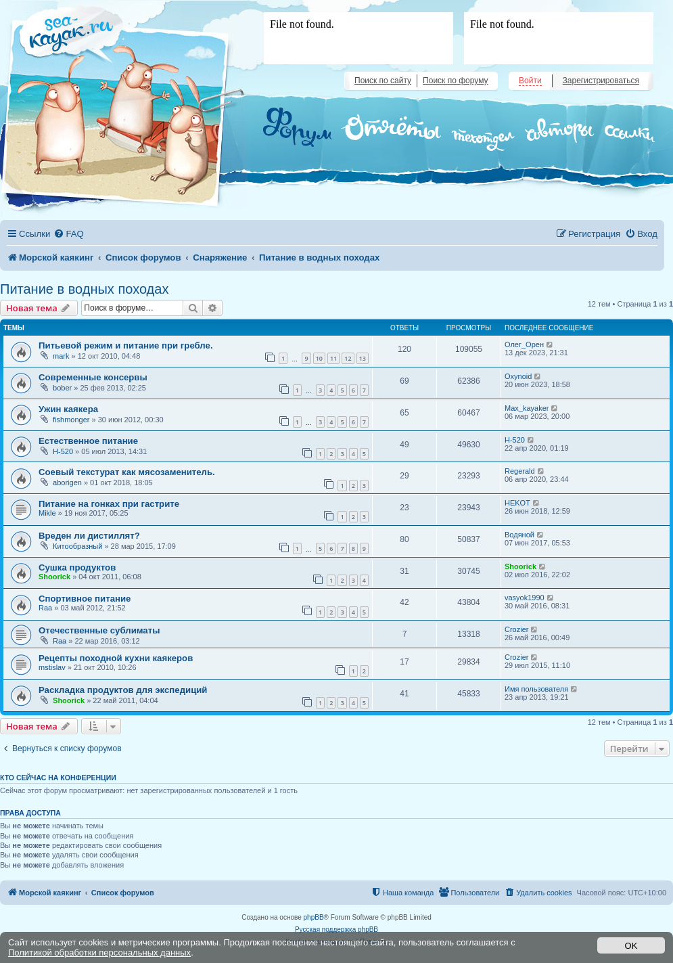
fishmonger (71, 420)
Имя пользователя (536, 689)
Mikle (47, 513)
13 (362, 358)
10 (319, 358)
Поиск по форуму (455, 80)
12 (347, 358)
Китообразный (77, 546)
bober (62, 388)
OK (631, 946)
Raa (45, 608)
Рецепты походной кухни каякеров (116, 658)
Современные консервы (93, 377)
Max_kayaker (527, 408)
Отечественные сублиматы (99, 630)
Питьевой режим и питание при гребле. (126, 345)
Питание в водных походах (84, 289)
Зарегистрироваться (601, 80)
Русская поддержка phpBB (336, 929)
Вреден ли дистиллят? (89, 536)
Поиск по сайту (382, 80)
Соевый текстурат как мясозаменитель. (127, 472)
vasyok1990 (524, 598)
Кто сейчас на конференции (58, 778)
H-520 (63, 451)
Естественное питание (88, 441)
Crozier (516, 629)
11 (333, 358)
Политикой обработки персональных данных (99, 952)
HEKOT (517, 503)
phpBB (314, 917)
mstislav (52, 667)
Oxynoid (518, 376)
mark (61, 356)
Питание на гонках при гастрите (109, 504)
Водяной (519, 535)
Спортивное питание (85, 599)
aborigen (67, 482)
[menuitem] (68, 234)
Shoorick (54, 577)
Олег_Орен (524, 344)
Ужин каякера (68, 409)
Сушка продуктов (77, 567)
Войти (530, 80)
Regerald (520, 471)
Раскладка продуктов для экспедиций (123, 690)
